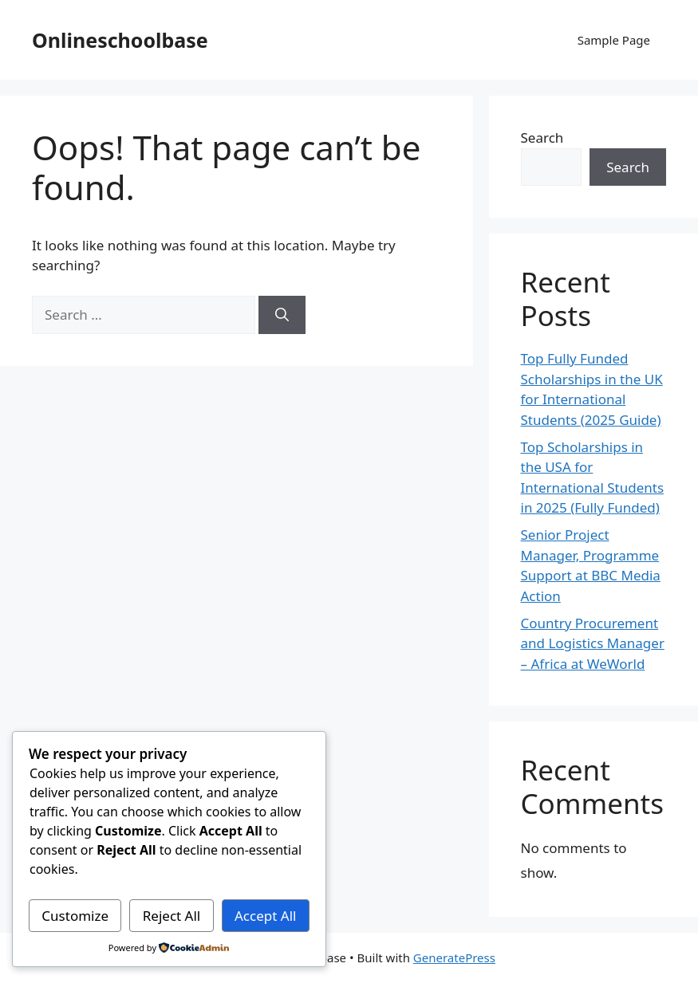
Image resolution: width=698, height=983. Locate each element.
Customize (74, 915)
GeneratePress (454, 957)
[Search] (282, 315)
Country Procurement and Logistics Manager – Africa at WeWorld (592, 643)
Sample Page (614, 40)
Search (542, 137)
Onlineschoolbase (120, 39)
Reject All (172, 915)
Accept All (265, 915)
